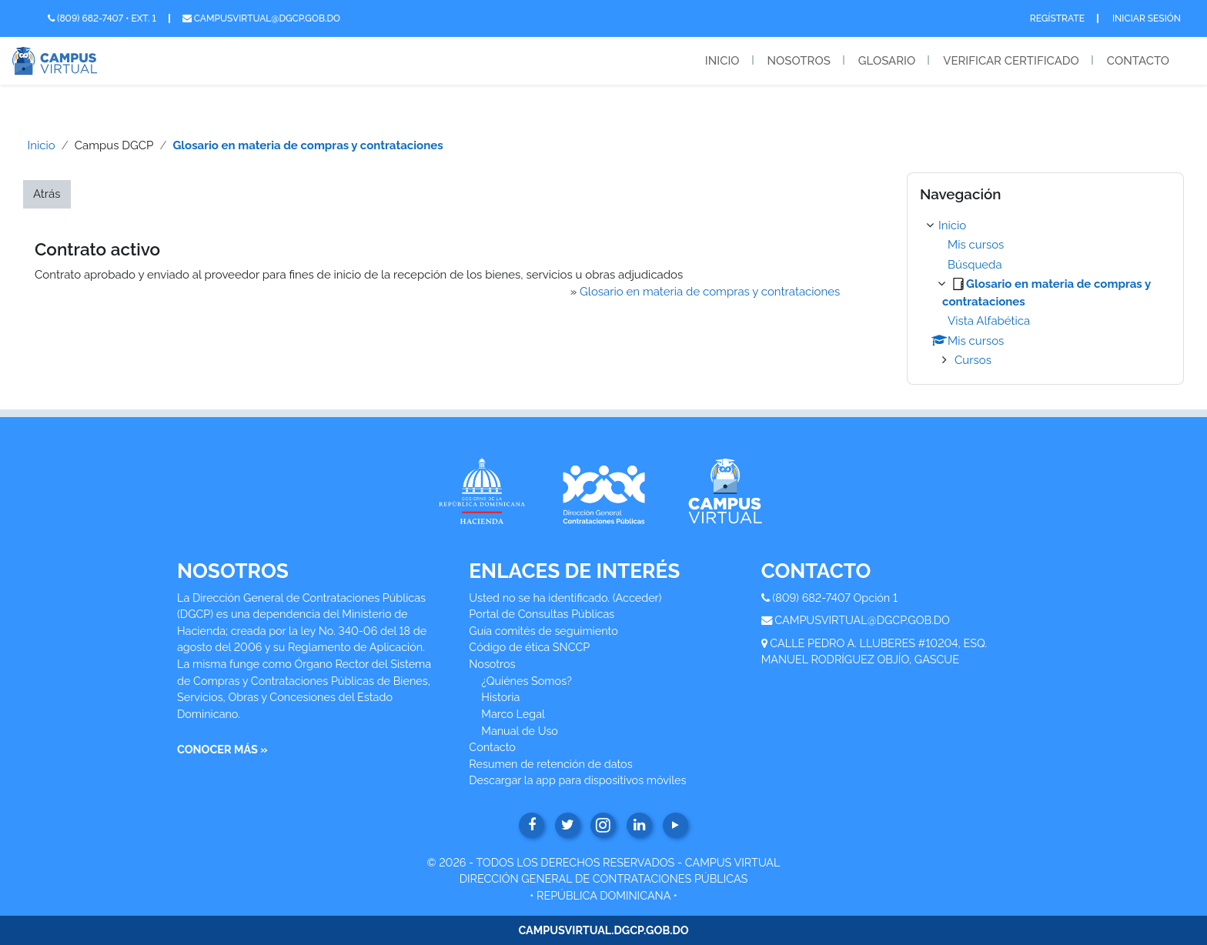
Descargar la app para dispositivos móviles (577, 779)
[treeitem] (1045, 293)
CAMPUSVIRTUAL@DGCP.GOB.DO (862, 619)
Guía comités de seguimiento (543, 630)
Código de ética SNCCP (529, 646)
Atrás (47, 194)
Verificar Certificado (1011, 61)
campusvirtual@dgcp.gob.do (261, 18)
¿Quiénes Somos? (526, 680)
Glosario (886, 61)
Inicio (722, 61)
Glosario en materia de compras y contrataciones (307, 145)
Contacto (1138, 61)
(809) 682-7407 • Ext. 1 (102, 18)
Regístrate (1057, 18)
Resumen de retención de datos (550, 763)
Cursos (973, 360)
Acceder (637, 597)
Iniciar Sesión (1146, 18)
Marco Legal (513, 713)
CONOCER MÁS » (222, 749)
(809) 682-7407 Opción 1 (835, 597)
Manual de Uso (519, 730)
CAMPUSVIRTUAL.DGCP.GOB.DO (603, 930)
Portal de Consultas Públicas (541, 613)
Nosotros (799, 61)
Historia (500, 696)
